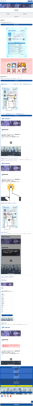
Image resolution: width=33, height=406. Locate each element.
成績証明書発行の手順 (16, 16)
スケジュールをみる (16, 392)
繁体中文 (30, 1)
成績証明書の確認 (16, 80)
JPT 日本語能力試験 (3, 1)
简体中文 (29, 1)
